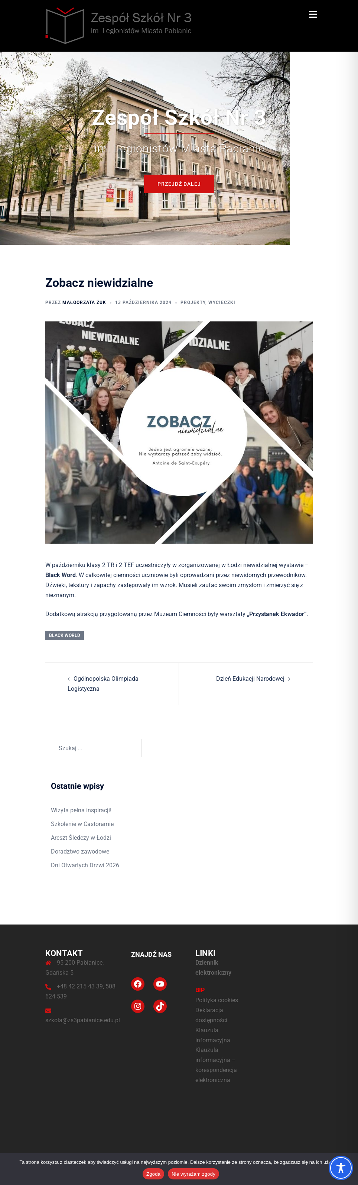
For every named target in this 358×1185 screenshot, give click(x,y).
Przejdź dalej (179, 184)
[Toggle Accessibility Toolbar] (340, 1167)
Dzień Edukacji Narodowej (250, 678)
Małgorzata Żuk (84, 302)
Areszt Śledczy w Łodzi (81, 837)
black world (64, 635)
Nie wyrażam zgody (193, 1174)
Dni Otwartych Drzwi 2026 (85, 865)
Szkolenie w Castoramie (82, 824)
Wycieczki (221, 302)
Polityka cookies (216, 1000)
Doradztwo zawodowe (80, 851)
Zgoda (153, 1174)
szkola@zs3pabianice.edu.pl (82, 1020)
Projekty (192, 302)
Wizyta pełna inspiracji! (81, 810)
